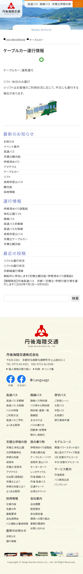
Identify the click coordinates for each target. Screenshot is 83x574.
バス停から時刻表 (40, 405)
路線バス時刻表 (38, 400)
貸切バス (60, 395)
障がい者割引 (37, 434)
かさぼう (21, 381)
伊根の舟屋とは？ (15, 486)
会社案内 (36, 498)
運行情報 (11, 541)
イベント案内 (11, 146)
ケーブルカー (36, 40)
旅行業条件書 (61, 420)
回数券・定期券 (38, 430)
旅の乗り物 (37, 442)
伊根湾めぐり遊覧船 (16, 208)
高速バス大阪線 (13, 229)
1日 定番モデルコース (65, 457)
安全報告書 (36, 514)
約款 (37, 369)
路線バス (45, 4)
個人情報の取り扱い (19, 369)
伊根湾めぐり (12, 162)
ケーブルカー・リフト (40, 457)
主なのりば (36, 420)
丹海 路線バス (37, 477)
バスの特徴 (12, 410)
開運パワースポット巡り (65, 447)
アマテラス (10, 167)
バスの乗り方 (37, 425)
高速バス (32, 4)
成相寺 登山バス (39, 462)
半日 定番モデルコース (65, 462)
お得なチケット (38, 491)
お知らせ (9, 141)
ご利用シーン (61, 400)
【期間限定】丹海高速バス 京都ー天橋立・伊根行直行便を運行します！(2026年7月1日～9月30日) (41, 282)
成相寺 (10, 462)
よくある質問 (13, 425)
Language (41, 380)
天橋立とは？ (13, 481)
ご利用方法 (12, 415)
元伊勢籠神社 (13, 452)
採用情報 (11, 192)
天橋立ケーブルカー (16, 239)
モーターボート (38, 467)
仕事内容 (11, 504)
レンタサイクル (38, 472)
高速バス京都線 (13, 224)
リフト (7, 177)
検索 (75, 298)
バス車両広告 (61, 479)
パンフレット (60, 484)
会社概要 (35, 504)
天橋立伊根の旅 (61, 4)
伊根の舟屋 (12, 457)
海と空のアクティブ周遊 (65, 452)
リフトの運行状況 (14, 261)
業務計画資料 (37, 523)
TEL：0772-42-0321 (17, 364)
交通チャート (37, 486)
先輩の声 (11, 509)
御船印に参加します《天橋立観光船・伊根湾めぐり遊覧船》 (39, 276)
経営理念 (35, 509)
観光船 (8, 187)
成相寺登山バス (13, 182)
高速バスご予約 (14, 420)
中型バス (59, 410)
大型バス (59, 405)
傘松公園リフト (13, 214)
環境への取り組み (40, 518)
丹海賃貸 (59, 474)
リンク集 (49, 369)
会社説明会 (12, 518)
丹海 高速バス (37, 481)
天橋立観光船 (12, 156)
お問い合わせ (37, 528)
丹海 (10, 381)
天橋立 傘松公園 (15, 447)
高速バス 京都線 (15, 400)
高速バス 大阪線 (15, 405)
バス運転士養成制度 (17, 523)
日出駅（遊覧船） (15, 477)
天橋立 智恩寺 (14, 467)
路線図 (34, 415)
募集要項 (11, 514)
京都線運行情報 (14, 271)
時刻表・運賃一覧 (39, 410)
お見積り (59, 415)
